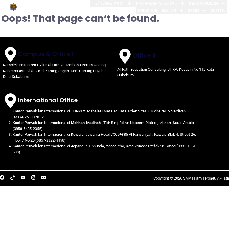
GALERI (168, 11)
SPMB (194, 11)
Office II (143, 55)
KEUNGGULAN (205, 4)
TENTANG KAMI (108, 4)
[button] (108, 3)
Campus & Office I (46, 54)
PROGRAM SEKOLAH (158, 4)
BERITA (216, 11)
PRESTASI (142, 11)
